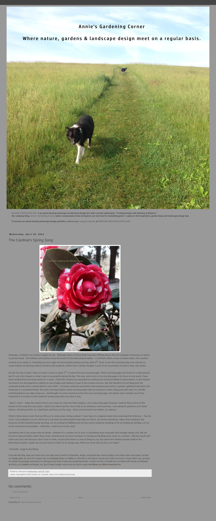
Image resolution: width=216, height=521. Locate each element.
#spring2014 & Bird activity (26, 474)
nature (51, 474)
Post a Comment (20, 492)
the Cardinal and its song (65, 474)
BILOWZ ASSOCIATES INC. (24, 213)
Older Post (146, 497)
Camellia (44, 474)
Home (80, 497)
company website (87, 221)
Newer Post (14, 497)
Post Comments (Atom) (31, 502)
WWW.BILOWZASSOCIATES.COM (114, 221)
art (39, 474)
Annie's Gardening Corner (42, 216)
